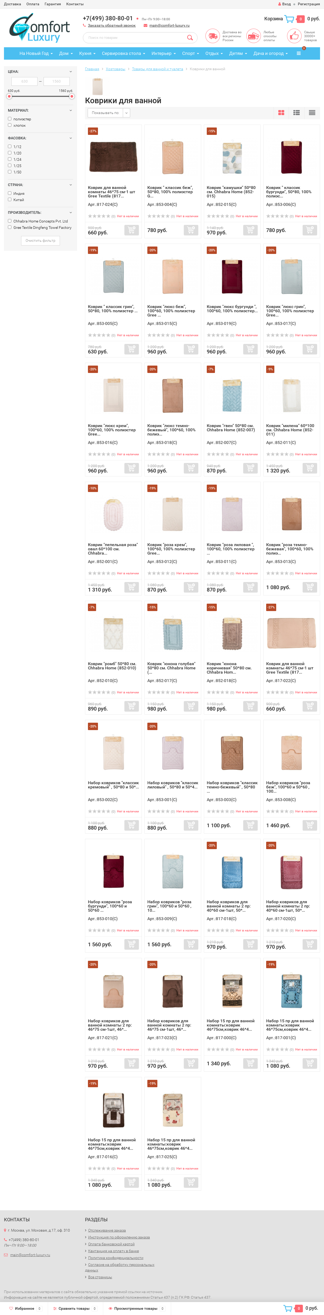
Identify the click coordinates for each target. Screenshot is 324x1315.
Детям (236, 53)
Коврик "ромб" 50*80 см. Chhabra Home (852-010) (112, 665)
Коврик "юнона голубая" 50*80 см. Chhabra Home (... (171, 668)
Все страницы (100, 1277)
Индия (16, 193)
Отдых (212, 53)
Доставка (12, 4)
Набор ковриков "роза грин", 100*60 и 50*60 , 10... (169, 906)
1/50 (14, 172)
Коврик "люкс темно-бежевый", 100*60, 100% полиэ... (171, 430)
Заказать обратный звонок (112, 25)
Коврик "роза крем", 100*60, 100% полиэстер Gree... (171, 549)
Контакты (75, 4)
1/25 (14, 166)
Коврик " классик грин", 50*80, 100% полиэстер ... (113, 308)
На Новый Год (34, 53)
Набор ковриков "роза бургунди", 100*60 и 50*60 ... (110, 906)
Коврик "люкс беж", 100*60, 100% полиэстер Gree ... (171, 311)
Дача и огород (268, 53)
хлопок (17, 125)
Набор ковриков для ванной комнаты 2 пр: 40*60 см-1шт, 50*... (229, 906)
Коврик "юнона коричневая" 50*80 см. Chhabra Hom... (229, 668)
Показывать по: (105, 113)
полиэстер (19, 119)
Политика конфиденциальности (115, 1258)
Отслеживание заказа (107, 1230)
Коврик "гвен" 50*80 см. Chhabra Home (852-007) (231, 427)
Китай (16, 200)
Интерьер (162, 53)
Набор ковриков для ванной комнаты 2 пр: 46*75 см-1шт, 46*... (110, 1025)
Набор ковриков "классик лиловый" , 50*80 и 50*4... (172, 784)
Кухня (85, 53)
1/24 (14, 159)
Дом (64, 53)
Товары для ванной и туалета (157, 69)
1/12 (14, 147)
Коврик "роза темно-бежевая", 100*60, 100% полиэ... (289, 549)
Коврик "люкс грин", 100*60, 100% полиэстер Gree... (290, 311)
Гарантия (53, 4)
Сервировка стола (121, 53)
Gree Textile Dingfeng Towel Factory (40, 227)
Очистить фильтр (40, 240)
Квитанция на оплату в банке (113, 1251)
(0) (101, 216)
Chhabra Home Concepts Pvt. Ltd (38, 221)
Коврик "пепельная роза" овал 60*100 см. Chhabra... (113, 549)
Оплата (32, 4)
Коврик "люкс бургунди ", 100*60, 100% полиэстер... (232, 308)
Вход (284, 4)
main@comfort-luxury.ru (169, 25)
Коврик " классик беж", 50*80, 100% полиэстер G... (170, 191)
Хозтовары (115, 69)
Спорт (188, 53)
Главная (92, 69)
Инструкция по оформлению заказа (119, 1237)
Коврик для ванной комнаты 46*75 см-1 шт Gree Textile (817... (111, 191)
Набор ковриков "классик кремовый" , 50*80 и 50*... (113, 784)
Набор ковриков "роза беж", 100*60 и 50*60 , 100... (288, 787)
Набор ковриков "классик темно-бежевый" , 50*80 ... (232, 787)
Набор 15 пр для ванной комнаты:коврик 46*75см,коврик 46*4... (231, 1025)
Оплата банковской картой (111, 1244)
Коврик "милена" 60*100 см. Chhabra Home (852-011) (290, 430)
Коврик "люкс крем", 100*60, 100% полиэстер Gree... (112, 430)
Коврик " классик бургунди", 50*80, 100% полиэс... (289, 191)
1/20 (14, 153)
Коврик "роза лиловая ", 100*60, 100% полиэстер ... (231, 549)
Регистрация (309, 4)
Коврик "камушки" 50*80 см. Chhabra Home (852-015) (231, 191)
